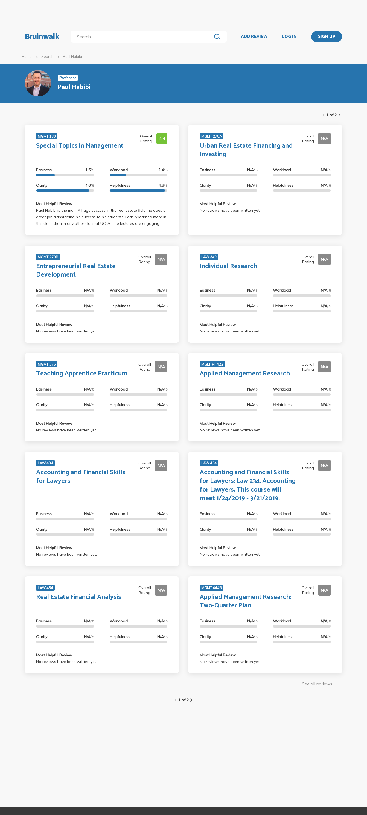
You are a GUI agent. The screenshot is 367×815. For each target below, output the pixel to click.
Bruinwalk (42, 37)
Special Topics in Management (79, 145)
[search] (142, 37)
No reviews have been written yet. (230, 210)
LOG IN (289, 36)
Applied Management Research (245, 373)
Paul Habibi (72, 56)
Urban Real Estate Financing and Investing (246, 150)
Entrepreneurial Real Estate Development (76, 270)
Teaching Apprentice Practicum (81, 373)
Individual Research (228, 266)
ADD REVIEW (254, 36)
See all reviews (317, 684)
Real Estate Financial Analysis (78, 597)
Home (27, 56)
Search (47, 56)
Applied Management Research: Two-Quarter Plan (245, 601)
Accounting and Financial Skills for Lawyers (81, 476)
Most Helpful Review (54, 203)
